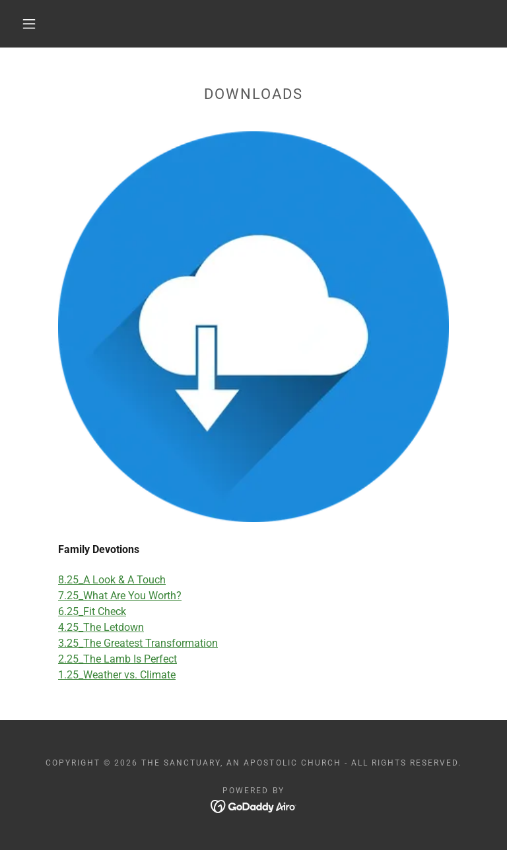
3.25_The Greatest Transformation (138, 643)
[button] (29, 24)
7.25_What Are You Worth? (120, 595)
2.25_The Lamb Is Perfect (117, 659)
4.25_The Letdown (101, 627)
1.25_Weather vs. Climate (117, 675)
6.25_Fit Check (92, 611)
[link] (254, 805)
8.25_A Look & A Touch (112, 579)
